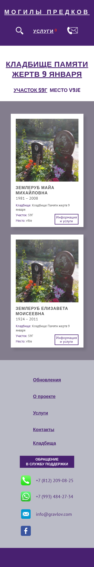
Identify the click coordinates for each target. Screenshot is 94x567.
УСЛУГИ (43, 31)
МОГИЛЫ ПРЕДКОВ (46, 12)
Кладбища (44, 443)
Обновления (47, 380)
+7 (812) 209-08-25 (47, 480)
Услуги (40, 413)
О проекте (44, 396)
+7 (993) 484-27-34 (47, 496)
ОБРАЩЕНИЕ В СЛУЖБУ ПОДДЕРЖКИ (47, 462)
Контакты (43, 430)
